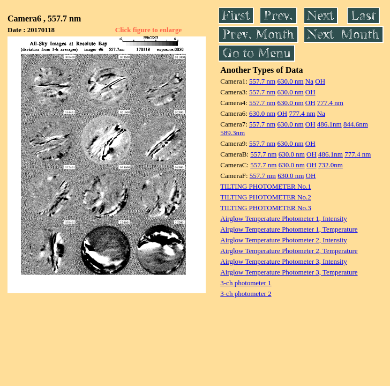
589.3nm (232, 133)
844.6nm (355, 124)
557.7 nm (262, 81)
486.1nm (329, 124)
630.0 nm (290, 81)
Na (309, 81)
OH (320, 81)
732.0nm (330, 165)
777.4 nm (330, 103)
